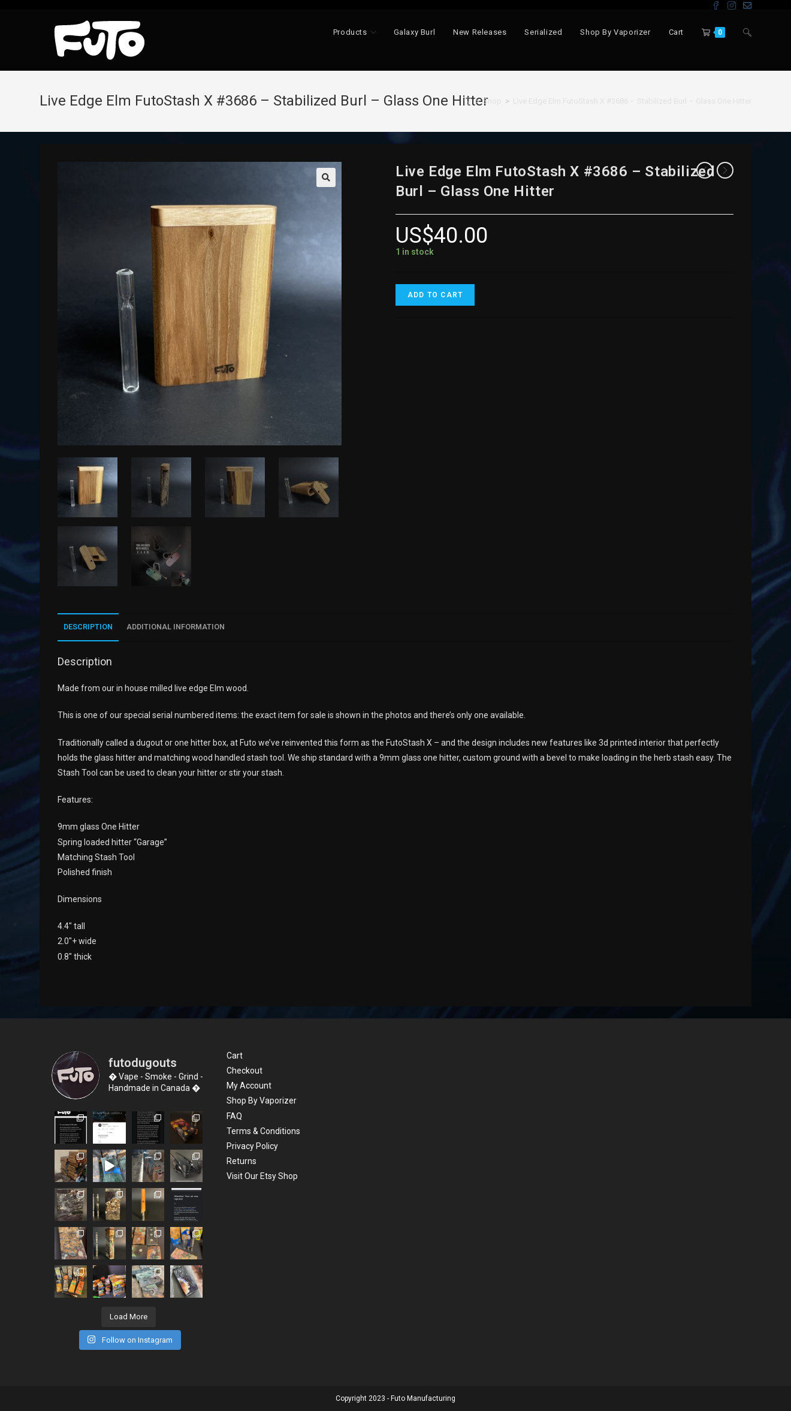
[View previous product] (704, 170)
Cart (235, 1055)
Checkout (244, 1070)
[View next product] (725, 170)
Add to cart (435, 295)
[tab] (88, 627)
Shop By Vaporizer (262, 1100)
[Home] (467, 101)
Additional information (175, 626)
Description (88, 626)
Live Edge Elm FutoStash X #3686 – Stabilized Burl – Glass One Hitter (632, 101)
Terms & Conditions (263, 1131)
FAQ (234, 1116)
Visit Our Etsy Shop (262, 1176)
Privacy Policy (252, 1146)
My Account (249, 1085)
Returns (241, 1161)
